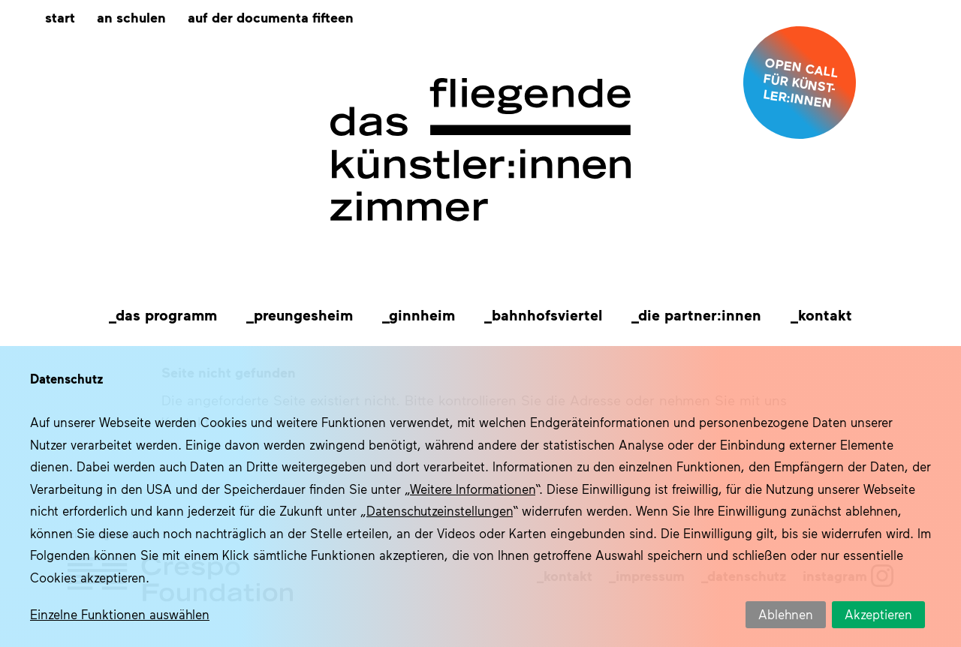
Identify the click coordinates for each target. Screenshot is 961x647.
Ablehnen (785, 613)
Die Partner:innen (699, 314)
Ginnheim (422, 314)
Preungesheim (303, 314)
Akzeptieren (878, 613)
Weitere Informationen (472, 488)
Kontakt (825, 314)
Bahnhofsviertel (547, 314)
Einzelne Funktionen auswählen (119, 613)
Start (60, 17)
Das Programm (166, 314)
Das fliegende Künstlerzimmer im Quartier (480, 150)
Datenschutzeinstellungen (439, 510)
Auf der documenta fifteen (271, 17)
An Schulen (131, 17)
